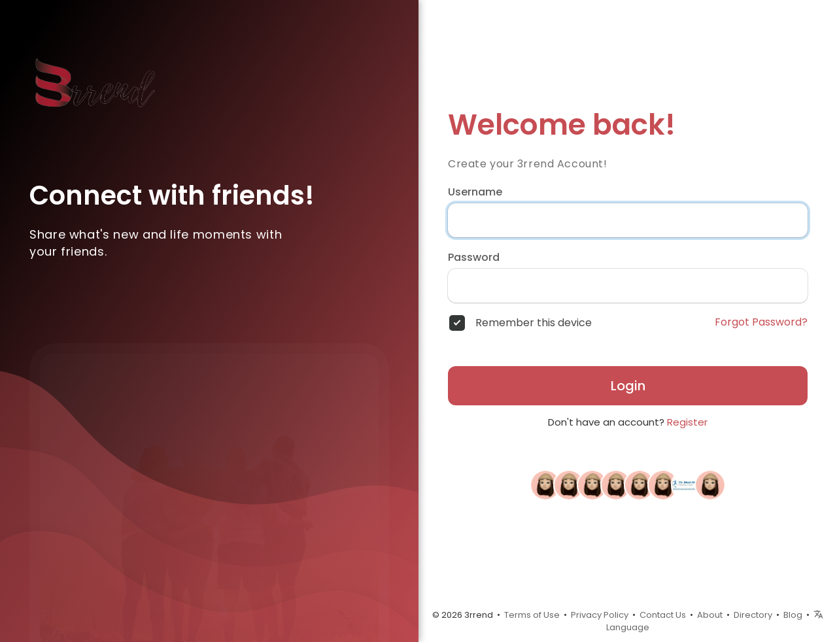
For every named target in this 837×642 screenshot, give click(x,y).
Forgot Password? (761, 322)
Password (474, 257)
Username (475, 192)
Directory (753, 615)
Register (687, 422)
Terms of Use (532, 615)
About (710, 615)
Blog (792, 615)
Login (628, 386)
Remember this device (533, 323)
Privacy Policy (599, 615)
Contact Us (663, 615)
